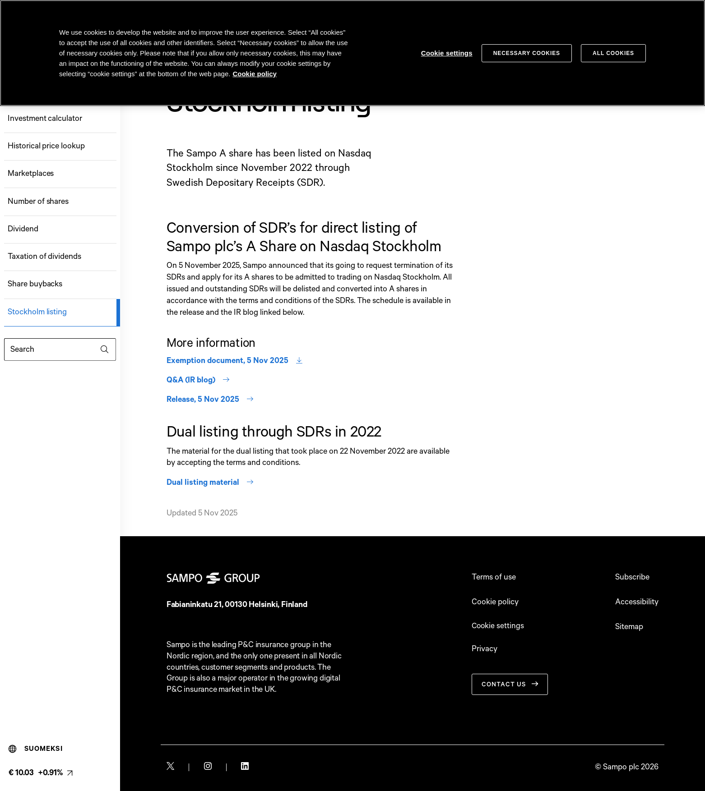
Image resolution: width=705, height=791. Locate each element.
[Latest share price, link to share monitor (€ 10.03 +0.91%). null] (40, 773)
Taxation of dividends (44, 257)
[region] (352, 53)
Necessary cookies (526, 53)
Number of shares (38, 202)
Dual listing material (210, 483)
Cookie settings (498, 626)
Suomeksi (35, 749)
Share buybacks (35, 284)
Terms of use (494, 577)
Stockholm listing (37, 312)
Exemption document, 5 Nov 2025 (234, 361)
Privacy (484, 650)
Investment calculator (45, 119)
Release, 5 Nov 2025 (210, 400)
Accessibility (637, 602)
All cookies (613, 53)
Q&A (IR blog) (199, 380)
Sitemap (629, 627)
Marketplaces (31, 174)
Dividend (23, 229)
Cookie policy (495, 602)
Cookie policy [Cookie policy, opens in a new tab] (254, 74)
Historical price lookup (46, 146)
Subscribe (632, 577)
